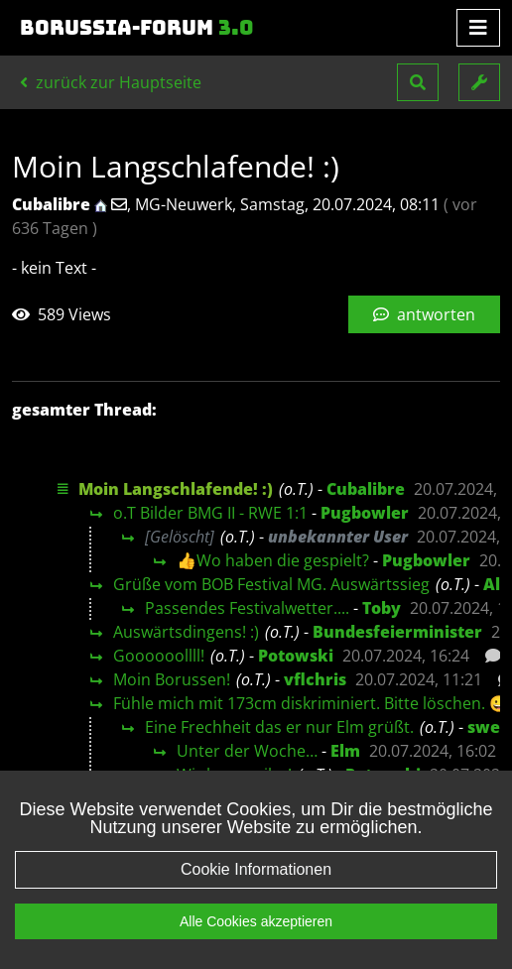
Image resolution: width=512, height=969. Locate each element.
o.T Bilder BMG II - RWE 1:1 (210, 513)
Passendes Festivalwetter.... (247, 608)
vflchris (315, 679)
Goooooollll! (158, 655)
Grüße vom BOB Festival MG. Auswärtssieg (271, 584)
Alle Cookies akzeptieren (256, 921)
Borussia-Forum (137, 28)
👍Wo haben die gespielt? (273, 560)
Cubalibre (365, 489)
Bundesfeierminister (397, 632)
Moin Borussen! (171, 679)
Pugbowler (364, 513)
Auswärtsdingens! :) (186, 632)
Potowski (295, 655)
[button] (418, 82)
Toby (381, 608)
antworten (424, 314)
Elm (345, 751)
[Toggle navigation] (478, 28)
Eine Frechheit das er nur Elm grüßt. (279, 727)
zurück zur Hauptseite (110, 82)
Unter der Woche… (247, 751)
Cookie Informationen (256, 869)
